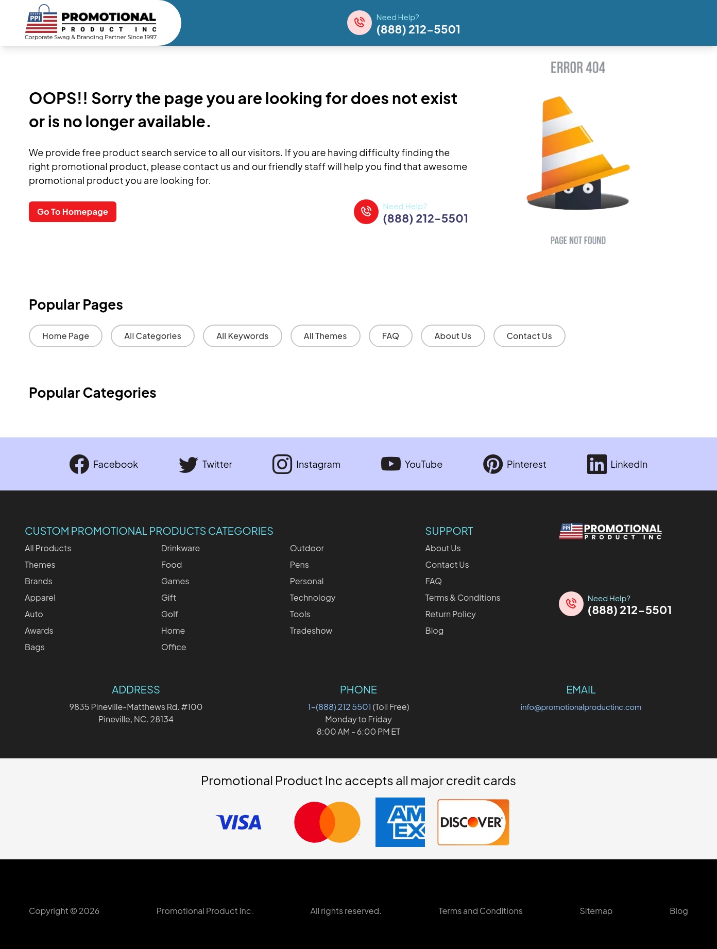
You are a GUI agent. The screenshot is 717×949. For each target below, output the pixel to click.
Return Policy (450, 613)
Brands (39, 580)
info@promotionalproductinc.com (581, 706)
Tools (300, 613)
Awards (39, 630)
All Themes (325, 335)
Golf (170, 613)
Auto (34, 613)
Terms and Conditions (480, 910)
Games (175, 580)
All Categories (152, 335)
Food (171, 564)
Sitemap (595, 910)
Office (173, 646)
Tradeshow (311, 630)
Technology (313, 597)
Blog (434, 630)
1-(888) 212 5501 (339, 706)
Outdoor (307, 548)
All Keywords (242, 335)
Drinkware (180, 548)
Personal (307, 580)
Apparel (40, 597)
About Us (452, 335)
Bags (35, 646)
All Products (48, 548)
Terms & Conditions (463, 597)
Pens (299, 564)
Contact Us (530, 335)
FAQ (391, 335)
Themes (40, 564)
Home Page (65, 335)
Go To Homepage (72, 211)
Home (173, 630)
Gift (168, 597)
